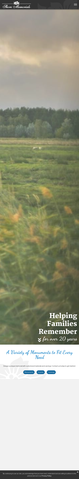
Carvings (51, 372)
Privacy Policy (46, 476)
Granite (41, 372)
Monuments (28, 372)
